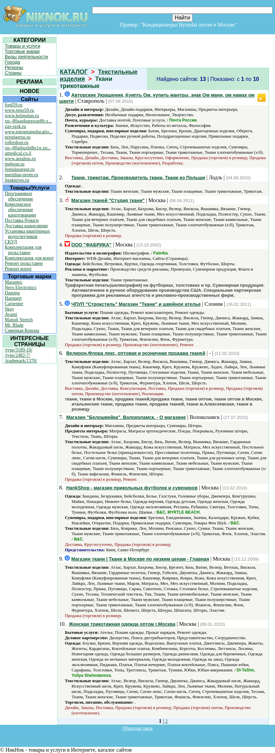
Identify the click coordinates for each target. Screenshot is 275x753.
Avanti (11, 314)
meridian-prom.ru (21, 174)
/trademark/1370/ (21, 360)
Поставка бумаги (22, 220)
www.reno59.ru (19, 110)
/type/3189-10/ (18, 349)
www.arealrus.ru (20, 158)
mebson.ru (15, 164)
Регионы (14, 67)
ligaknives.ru (17, 180)
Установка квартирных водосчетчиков (27, 234)
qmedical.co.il (18, 153)
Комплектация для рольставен (23, 250)
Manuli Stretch (19, 319)
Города (12, 62)
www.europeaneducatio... (28, 131)
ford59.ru (14, 104)
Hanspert (13, 298)
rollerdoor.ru (16, 142)
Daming (12, 292)
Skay (9, 309)
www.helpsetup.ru (22, 115)
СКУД (11, 241)
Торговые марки (22, 51)
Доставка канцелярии (26, 225)
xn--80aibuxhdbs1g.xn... (28, 147)
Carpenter (14, 303)
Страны (13, 73)
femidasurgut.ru (20, 169)
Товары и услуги (22, 46)
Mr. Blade (14, 325)
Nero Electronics (20, 287)
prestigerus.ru (18, 137)
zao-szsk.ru (15, 126)
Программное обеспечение (19, 196)
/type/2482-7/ (17, 355)
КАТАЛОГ (74, 71)
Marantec (14, 282)
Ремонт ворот (18, 268)
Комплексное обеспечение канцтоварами (20, 210)
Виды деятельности (26, 56)
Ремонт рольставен (24, 263)
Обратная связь (137, 728)
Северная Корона (22, 330)
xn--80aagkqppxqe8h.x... (28, 121)
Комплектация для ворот (29, 258)
